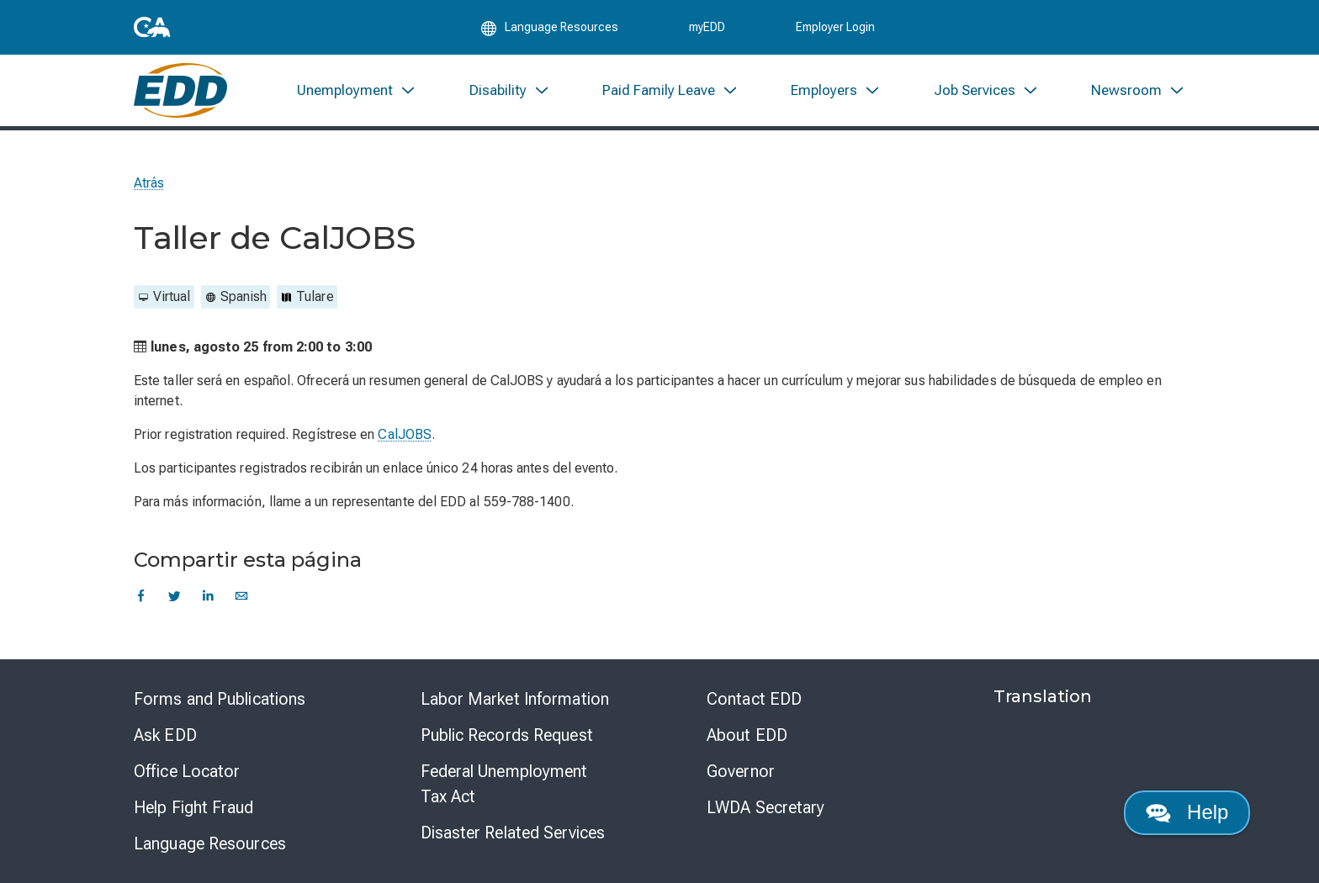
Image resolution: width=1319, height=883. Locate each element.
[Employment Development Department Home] (180, 90)
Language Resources (210, 843)
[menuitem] (356, 90)
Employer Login (835, 27)
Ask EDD (165, 735)
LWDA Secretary (765, 807)
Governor (741, 771)
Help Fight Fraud (194, 807)
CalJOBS (405, 434)
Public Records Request (507, 735)
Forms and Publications (219, 699)
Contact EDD (754, 699)
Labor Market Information (515, 699)
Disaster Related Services (513, 832)
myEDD (707, 27)
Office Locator (187, 771)
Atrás (149, 183)
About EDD (747, 735)
